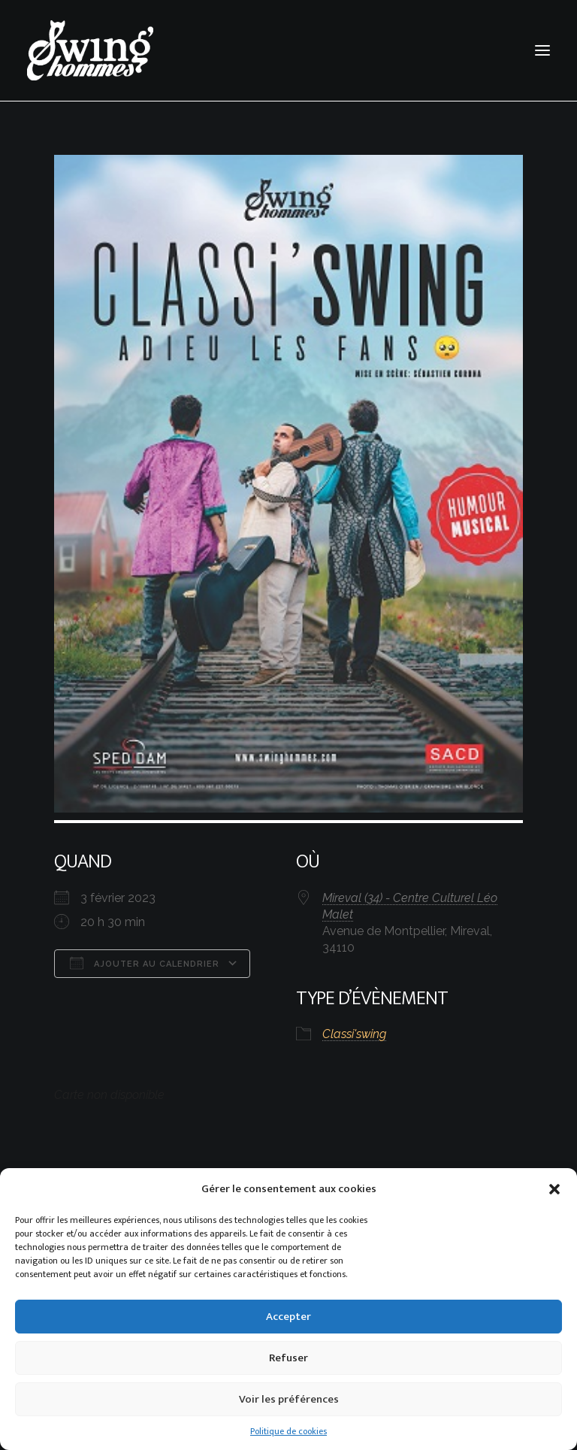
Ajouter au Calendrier (144, 963)
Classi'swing (354, 1034)
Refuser (288, 1358)
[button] (554, 1189)
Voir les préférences (289, 1399)
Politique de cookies (288, 1431)
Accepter (288, 1316)
